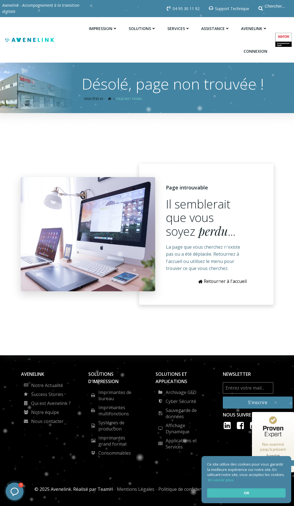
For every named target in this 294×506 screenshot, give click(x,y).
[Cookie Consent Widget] (246, 479)
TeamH (105, 489)
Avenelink (254, 28)
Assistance (215, 28)
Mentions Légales (135, 489)
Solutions (142, 28)
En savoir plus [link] (221, 479)
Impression (103, 28)
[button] (15, 491)
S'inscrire (257, 402)
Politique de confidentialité (186, 489)
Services (178, 28)
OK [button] (246, 492)
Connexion (255, 51)
